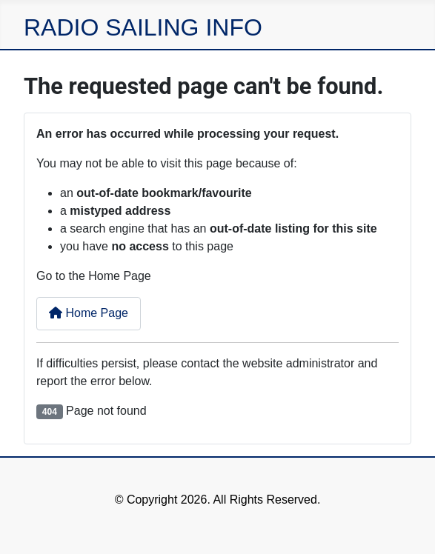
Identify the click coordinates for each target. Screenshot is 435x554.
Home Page (88, 313)
